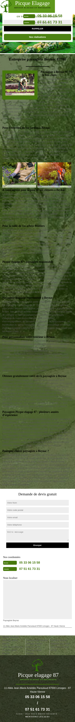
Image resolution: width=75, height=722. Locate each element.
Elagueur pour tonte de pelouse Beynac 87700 (60, 646)
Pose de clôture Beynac (34, 652)
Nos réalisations (37, 37)
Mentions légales (37, 717)
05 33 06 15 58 (49, 16)
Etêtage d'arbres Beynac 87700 (34, 645)
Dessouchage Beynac (37, 640)
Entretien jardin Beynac (9, 652)
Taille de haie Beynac (12, 647)
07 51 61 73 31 (49, 22)
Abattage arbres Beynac (10, 642)
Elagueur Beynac (59, 640)
